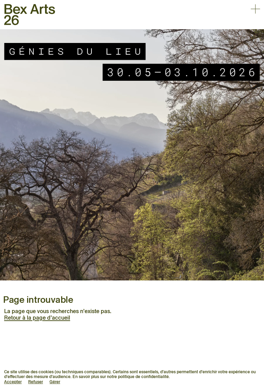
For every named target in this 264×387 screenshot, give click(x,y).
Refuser (35, 382)
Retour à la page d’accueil (37, 318)
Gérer (55, 382)
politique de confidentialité (143, 376)
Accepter (13, 382)
